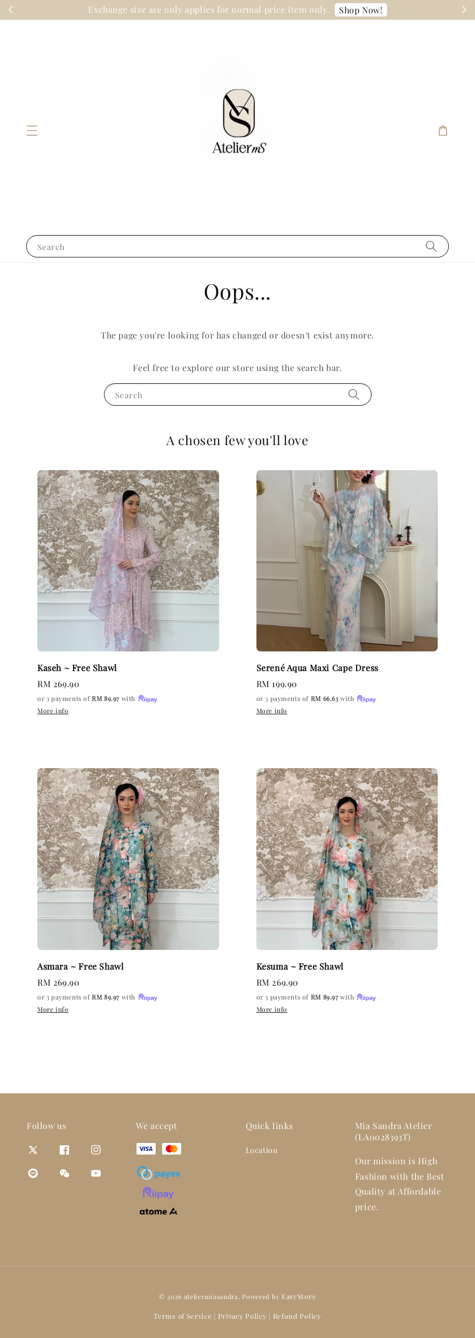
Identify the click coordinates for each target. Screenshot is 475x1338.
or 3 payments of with (97, 699)
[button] (32, 130)
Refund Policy (297, 1315)
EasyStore (298, 1296)
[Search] (431, 246)
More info (52, 710)
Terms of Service (183, 1315)
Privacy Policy (242, 1315)
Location (262, 1150)
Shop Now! (388, 9)
